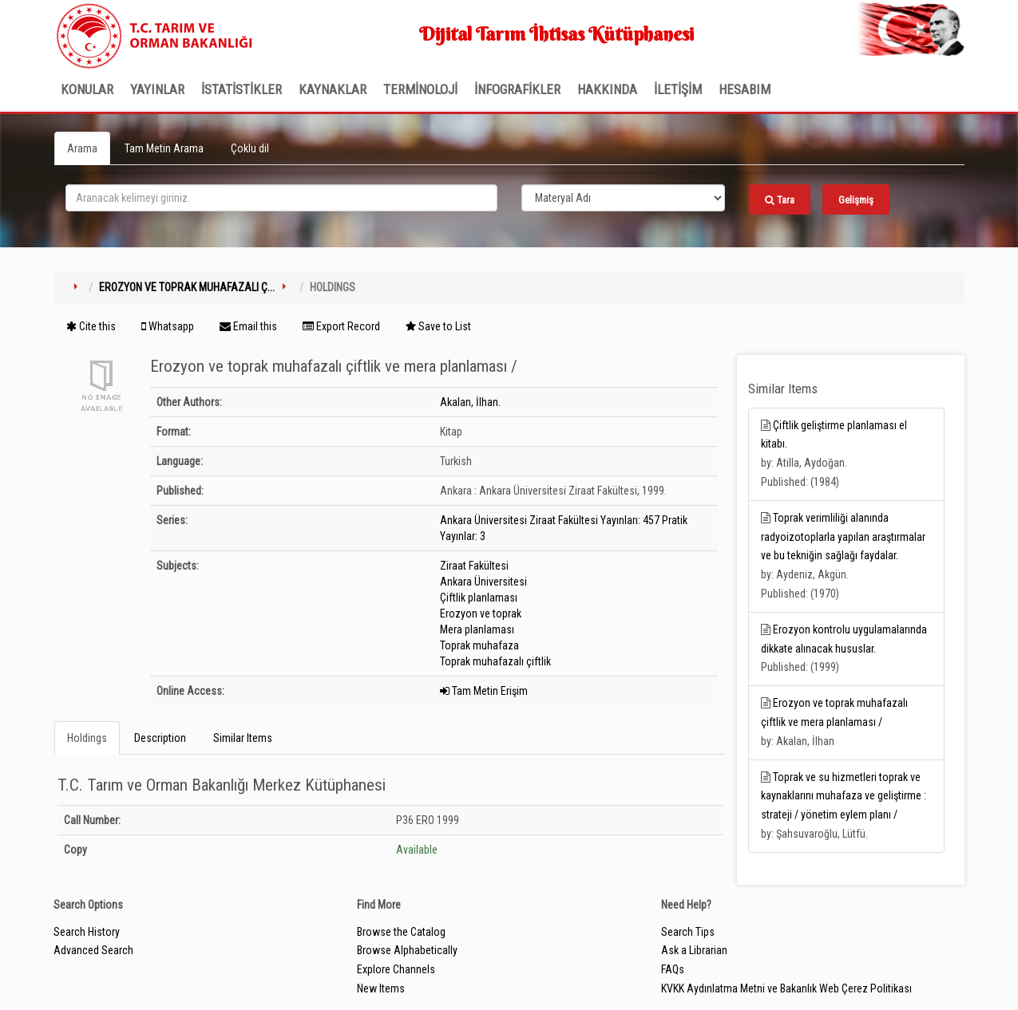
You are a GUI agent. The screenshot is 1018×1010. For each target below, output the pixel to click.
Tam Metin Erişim (484, 691)
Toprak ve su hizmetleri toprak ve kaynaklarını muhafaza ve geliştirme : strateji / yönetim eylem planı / (843, 796)
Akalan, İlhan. (470, 402)
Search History (86, 931)
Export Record (341, 326)
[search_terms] (281, 197)
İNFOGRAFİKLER (517, 89)
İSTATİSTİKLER (241, 89)
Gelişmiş (855, 200)
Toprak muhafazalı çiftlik (495, 661)
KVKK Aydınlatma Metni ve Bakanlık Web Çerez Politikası (786, 988)
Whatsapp (167, 326)
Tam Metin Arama (164, 148)
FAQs (672, 969)
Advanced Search (93, 950)
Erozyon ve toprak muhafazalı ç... (187, 287)
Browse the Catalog (401, 931)
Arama (82, 148)
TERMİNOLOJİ (420, 89)
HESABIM (744, 89)
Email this (248, 326)
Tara (779, 200)
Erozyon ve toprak (480, 613)
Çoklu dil (250, 148)
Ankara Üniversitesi (483, 581)
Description (160, 738)
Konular (87, 89)
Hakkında (607, 89)
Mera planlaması (477, 629)
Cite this (91, 326)
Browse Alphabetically (407, 950)
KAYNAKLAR (332, 89)
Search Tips (688, 931)
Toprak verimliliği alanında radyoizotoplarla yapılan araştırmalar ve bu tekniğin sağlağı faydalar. (843, 536)
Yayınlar (157, 89)
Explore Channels (396, 969)
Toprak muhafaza (479, 645)
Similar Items (242, 738)
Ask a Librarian (694, 950)
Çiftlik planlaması (478, 597)
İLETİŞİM (678, 89)
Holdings (87, 738)
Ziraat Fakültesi (474, 565)
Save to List (438, 326)
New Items (381, 988)
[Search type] (623, 197)
